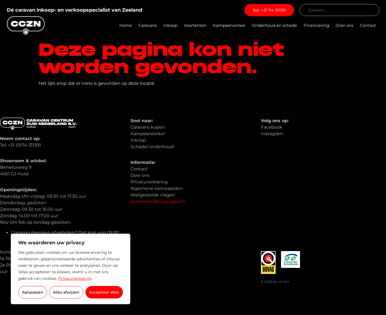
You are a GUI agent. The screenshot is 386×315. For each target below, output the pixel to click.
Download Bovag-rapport (157, 201)
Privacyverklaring (75, 278)
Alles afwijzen (66, 292)
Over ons (344, 25)
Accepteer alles (104, 292)
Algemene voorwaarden (156, 188)
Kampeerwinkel (229, 25)
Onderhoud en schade (274, 25)
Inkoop (170, 25)
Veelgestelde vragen (152, 194)
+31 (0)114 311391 (24, 145)
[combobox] (339, 10)
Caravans (147, 25)
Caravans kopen (147, 127)
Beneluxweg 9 (15, 167)
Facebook (271, 127)
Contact (368, 25)
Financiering (316, 25)
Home (125, 25)
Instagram (272, 133)
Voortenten (195, 25)
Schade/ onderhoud (152, 146)
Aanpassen (32, 292)
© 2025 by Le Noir (275, 282)
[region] (70, 269)
